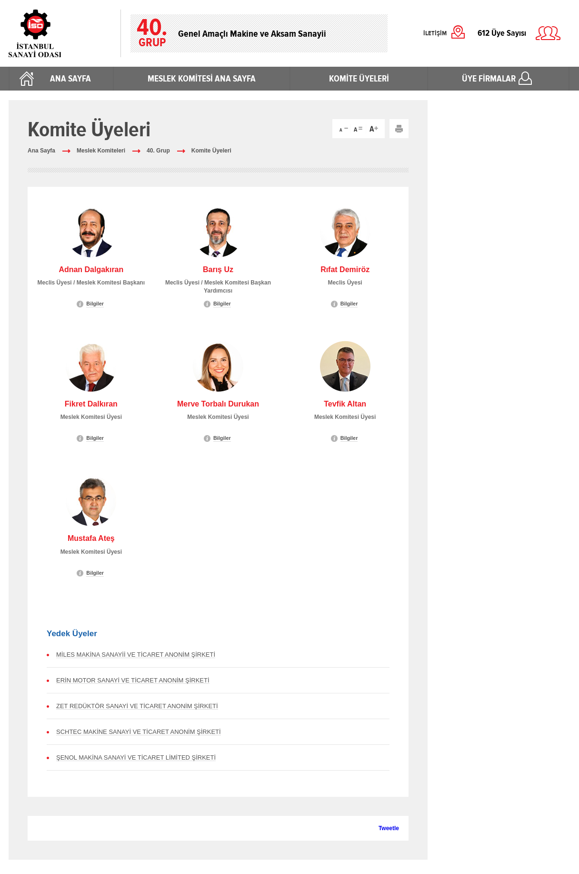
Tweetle (389, 828)
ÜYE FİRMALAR (489, 78)
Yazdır (399, 128)
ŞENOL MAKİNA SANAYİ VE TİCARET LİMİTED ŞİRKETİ (136, 757)
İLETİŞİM (435, 33)
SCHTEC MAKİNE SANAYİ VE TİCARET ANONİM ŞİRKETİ (138, 731)
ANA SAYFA (70, 78)
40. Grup (158, 150)
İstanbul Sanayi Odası (60, 33)
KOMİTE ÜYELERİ (359, 78)
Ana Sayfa (41, 150)
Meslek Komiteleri (101, 150)
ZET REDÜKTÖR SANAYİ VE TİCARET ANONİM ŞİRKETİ (137, 706)
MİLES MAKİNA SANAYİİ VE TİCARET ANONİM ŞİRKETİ (135, 654)
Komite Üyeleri (211, 150)
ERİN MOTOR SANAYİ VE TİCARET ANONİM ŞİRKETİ (133, 680)
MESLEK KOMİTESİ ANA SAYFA (202, 78)
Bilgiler (95, 303)
